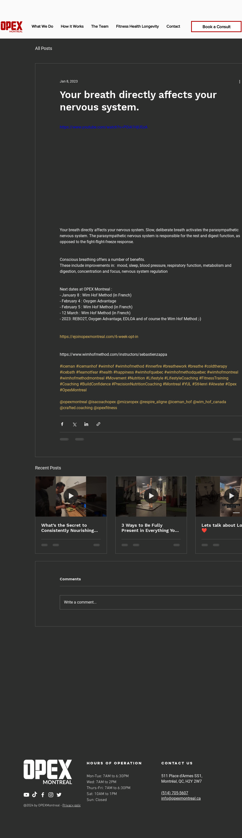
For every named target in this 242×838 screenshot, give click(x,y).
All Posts (43, 48)
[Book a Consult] (216, 26)
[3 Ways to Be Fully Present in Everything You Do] (151, 496)
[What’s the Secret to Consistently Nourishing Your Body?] (71, 496)
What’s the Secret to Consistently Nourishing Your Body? (67, 528)
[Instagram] (51, 795)
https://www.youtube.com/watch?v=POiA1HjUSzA (103, 127)
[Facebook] (43, 795)
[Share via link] (98, 424)
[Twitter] (59, 795)
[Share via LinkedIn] (86, 424)
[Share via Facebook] (62, 424)
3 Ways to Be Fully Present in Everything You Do (149, 528)
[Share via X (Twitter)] (74, 424)
